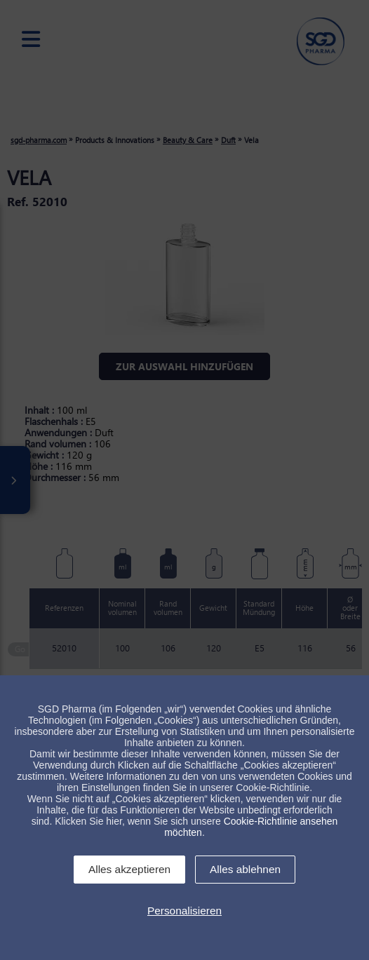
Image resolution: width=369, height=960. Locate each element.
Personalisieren (184, 911)
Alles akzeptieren (129, 869)
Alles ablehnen (245, 869)
